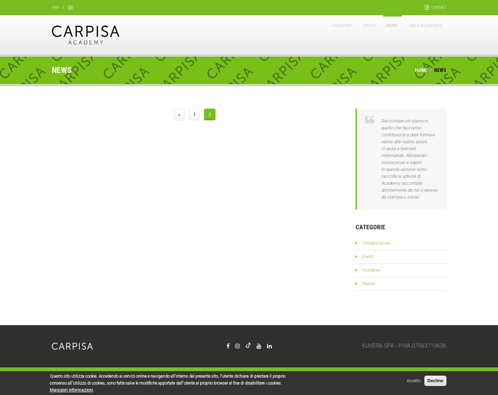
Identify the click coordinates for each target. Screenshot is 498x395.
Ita (70, 7)
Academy (317, 34)
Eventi (368, 256)
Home (421, 70)
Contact (439, 7)
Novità (368, 283)
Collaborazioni (376, 243)
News (379, 34)
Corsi (351, 34)
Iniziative (371, 270)
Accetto (414, 382)
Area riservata (421, 34)
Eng (55, 7)
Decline (435, 382)
